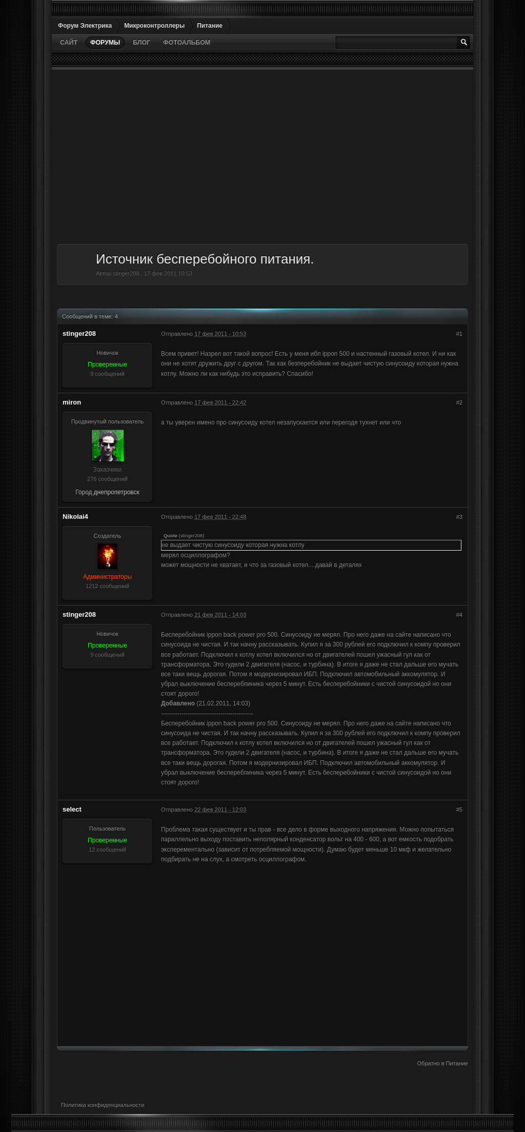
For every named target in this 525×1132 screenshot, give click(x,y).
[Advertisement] (262, 157)
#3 (459, 517)
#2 (459, 402)
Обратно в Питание (442, 1063)
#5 (459, 809)
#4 (459, 615)
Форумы (105, 42)
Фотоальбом (186, 42)
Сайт (68, 42)
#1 (459, 334)
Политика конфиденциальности (102, 1105)
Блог (141, 42)
